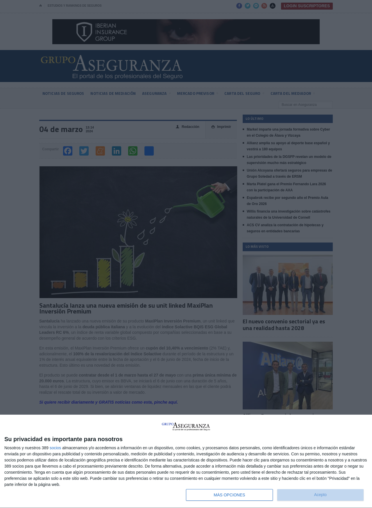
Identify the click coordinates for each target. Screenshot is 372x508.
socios (55, 448)
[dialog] (186, 461)
